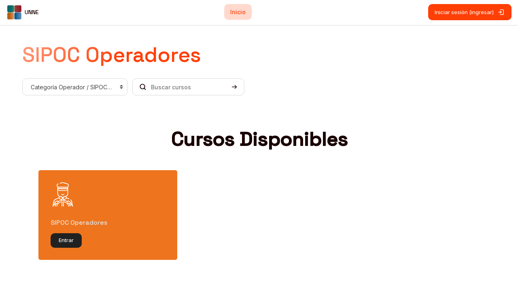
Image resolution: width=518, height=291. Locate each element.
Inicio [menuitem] (238, 11)
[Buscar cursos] (188, 86)
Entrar (66, 240)
